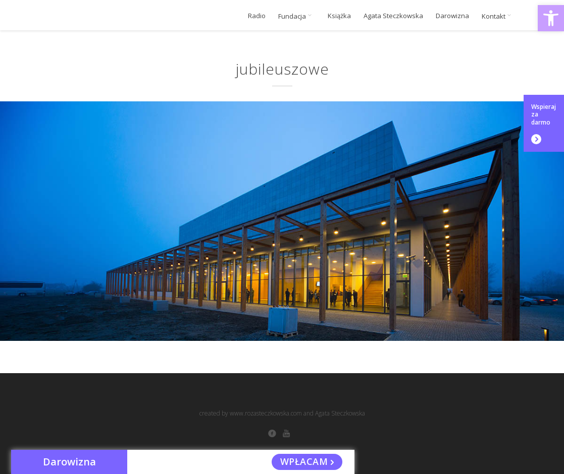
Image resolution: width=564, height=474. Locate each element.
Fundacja (296, 16)
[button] (551, 18)
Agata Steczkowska (393, 16)
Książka (339, 16)
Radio (257, 16)
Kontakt (498, 16)
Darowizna (452, 16)
